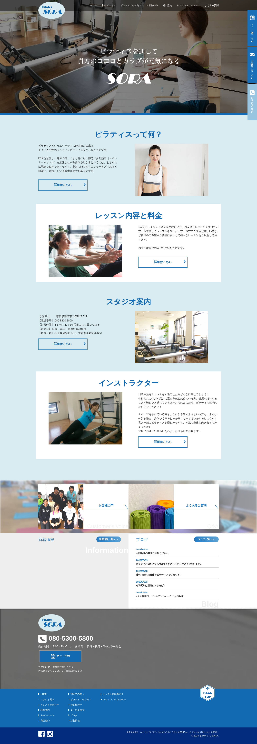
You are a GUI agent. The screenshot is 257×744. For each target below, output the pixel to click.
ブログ (73, 715)
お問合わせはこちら (252, 65)
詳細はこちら (63, 185)
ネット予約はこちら (252, 28)
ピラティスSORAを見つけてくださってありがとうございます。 (169, 564)
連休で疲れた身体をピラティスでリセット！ (159, 574)
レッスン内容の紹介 (113, 694)
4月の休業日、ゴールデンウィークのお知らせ (159, 596)
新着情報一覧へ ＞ (108, 539)
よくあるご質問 (196, 505)
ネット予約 (60, 656)
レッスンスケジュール (188, 5)
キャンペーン (47, 715)
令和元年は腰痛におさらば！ (151, 585)
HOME (93, 5)
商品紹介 (45, 720)
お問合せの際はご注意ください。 (153, 553)
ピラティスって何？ (131, 5)
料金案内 (167, 5)
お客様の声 (152, 5)
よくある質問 (212, 5)
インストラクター (49, 704)
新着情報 (75, 720)
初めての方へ (109, 5)
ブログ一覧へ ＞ (206, 539)
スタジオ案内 (47, 699)
